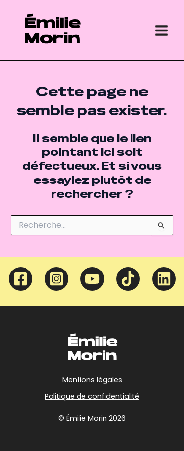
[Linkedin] (164, 279)
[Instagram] (56, 279)
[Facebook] (20, 279)
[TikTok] (128, 279)
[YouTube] (92, 279)
